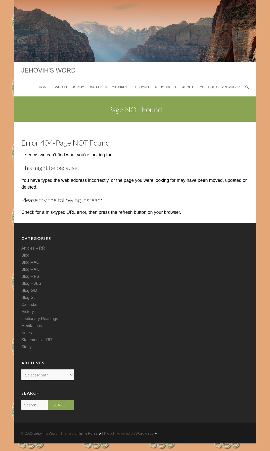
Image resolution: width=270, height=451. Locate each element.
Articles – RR (33, 248)
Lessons (141, 87)
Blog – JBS (31, 283)
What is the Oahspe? (108, 87)
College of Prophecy (220, 87)
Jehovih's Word (48, 70)
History (27, 311)
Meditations (31, 326)
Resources (165, 87)
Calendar (29, 304)
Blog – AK (30, 269)
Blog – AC (30, 262)
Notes (26, 333)
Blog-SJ (28, 297)
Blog (25, 255)
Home (44, 87)
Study (26, 347)
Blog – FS (30, 276)
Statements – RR (36, 340)
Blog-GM (29, 290)
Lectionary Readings (39, 319)
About (188, 87)
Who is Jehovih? (69, 87)
